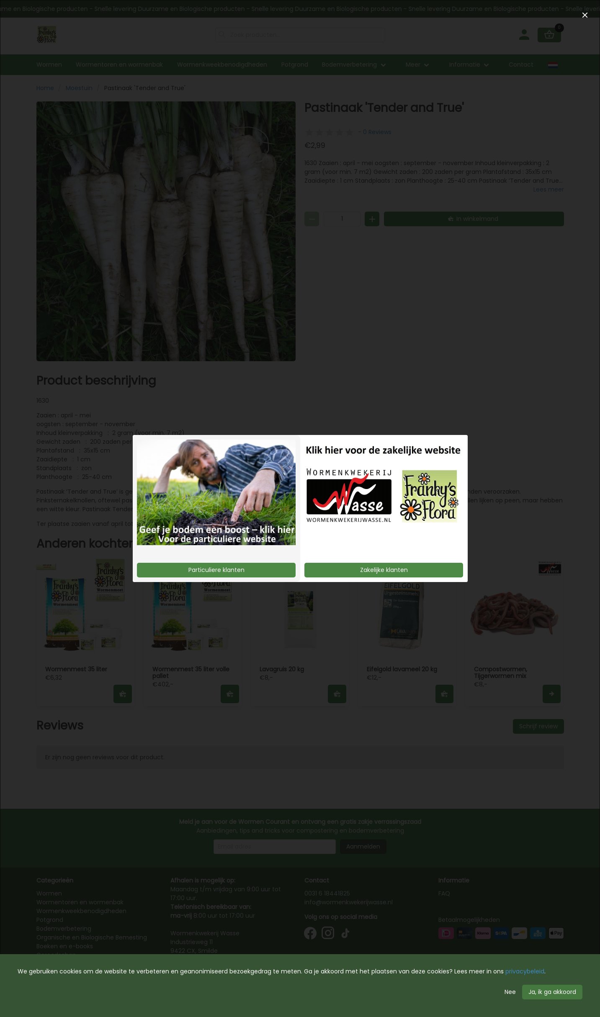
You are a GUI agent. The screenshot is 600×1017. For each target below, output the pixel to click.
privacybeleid (524, 971)
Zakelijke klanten (384, 570)
